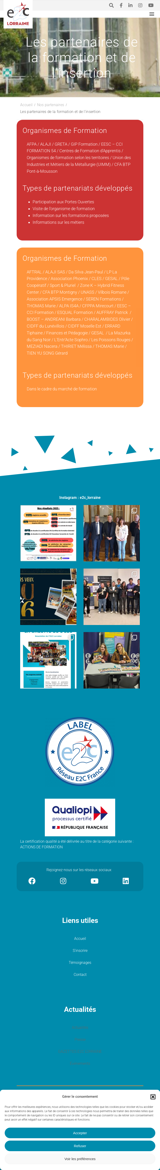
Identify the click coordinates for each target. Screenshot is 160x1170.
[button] (153, 1096)
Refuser (80, 1146)
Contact (80, 974)
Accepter (80, 1133)
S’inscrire (80, 950)
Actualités (80, 1027)
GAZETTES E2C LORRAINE (80, 1051)
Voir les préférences (80, 1159)
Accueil (80, 938)
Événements (80, 1063)
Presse (80, 1039)
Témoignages (80, 962)
